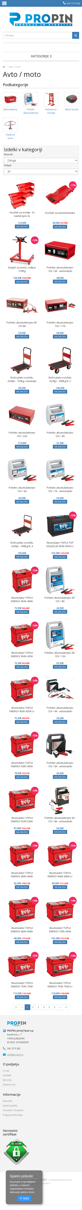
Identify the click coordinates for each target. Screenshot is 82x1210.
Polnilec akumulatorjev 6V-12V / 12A (60, 654)
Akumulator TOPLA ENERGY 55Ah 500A (22, 819)
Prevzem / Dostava (13, 1110)
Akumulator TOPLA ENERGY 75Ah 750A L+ (60, 984)
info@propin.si (15, 1054)
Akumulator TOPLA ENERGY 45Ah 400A (22, 599)
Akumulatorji (10, 109)
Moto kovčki (71, 109)
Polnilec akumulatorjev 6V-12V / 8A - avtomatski (60, 819)
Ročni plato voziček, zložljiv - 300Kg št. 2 (60, 379)
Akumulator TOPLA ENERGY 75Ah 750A (22, 984)
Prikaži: (8, 165)
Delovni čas (9, 1084)
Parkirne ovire (10, 136)
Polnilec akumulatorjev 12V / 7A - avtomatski (60, 489)
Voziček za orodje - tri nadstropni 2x (22, 214)
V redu (24, 1198)
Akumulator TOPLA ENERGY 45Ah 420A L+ (21, 709)
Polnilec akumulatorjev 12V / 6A (22, 489)
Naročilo (7, 1101)
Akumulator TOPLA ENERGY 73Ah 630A (60, 929)
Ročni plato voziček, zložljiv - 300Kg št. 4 (21, 544)
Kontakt (7, 1075)
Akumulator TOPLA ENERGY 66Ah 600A (22, 929)
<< (16, 1007)
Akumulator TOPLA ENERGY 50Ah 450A (22, 764)
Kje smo (7, 1080)
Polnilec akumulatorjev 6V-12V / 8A (60, 599)
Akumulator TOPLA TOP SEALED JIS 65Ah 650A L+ (60, 544)
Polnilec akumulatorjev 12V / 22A (22, 434)
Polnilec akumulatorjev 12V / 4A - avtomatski (60, 709)
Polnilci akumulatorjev (31, 111)
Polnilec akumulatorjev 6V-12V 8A (22, 324)
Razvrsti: (8, 154)
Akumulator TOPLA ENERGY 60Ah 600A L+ (60, 874)
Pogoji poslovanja (13, 1115)
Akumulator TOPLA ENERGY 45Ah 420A (22, 654)
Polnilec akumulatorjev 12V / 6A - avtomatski (60, 269)
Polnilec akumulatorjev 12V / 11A (60, 324)
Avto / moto (15, 66)
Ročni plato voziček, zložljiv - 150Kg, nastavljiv (22, 379)
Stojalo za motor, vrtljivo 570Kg (22, 269)
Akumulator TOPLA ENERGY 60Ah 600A (22, 874)
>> (66, 1007)
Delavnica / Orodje (51, 111)
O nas (6, 1070)
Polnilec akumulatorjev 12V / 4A (60, 434)
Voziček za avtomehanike (60, 213)
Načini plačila (10, 1105)
